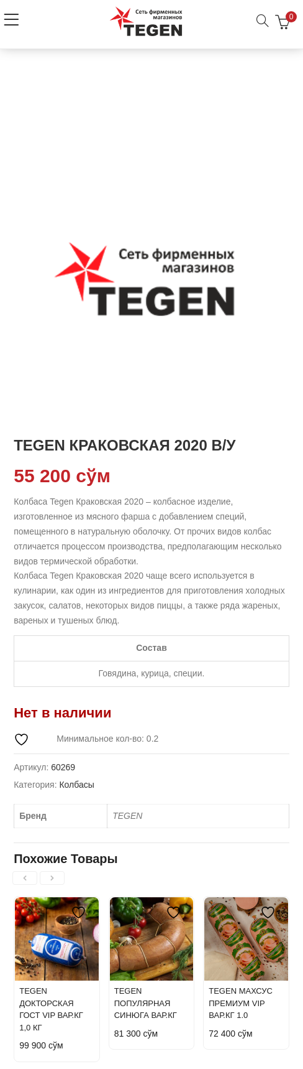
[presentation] (24, 878)
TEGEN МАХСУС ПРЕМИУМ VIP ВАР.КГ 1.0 (241, 1003)
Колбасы (76, 785)
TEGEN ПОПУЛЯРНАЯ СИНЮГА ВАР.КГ (145, 1003)
